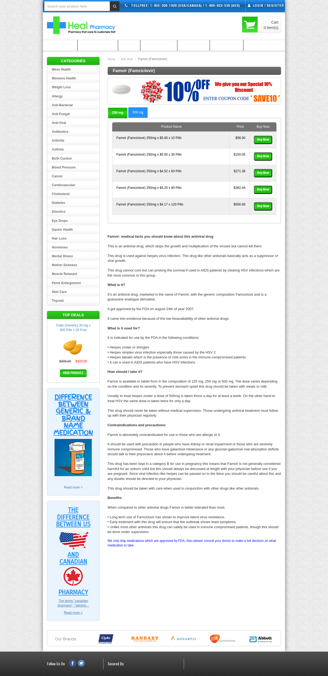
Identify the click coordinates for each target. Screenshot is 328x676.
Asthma (58, 149)
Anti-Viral (127, 59)
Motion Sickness (64, 265)
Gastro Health (62, 230)
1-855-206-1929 (163, 6)
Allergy (57, 96)
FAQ (129, 45)
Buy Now (263, 139)
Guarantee (193, 45)
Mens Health (61, 69)
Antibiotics (60, 132)
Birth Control (62, 158)
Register (275, 6)
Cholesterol (61, 194)
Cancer (57, 176)
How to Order (159, 45)
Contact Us (260, 45)
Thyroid (58, 301)
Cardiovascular (63, 185)
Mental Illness (62, 256)
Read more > (73, 487)
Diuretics (58, 212)
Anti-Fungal (61, 114)
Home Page (60, 45)
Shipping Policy (98, 45)
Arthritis (58, 140)
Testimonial (226, 45)
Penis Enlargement (66, 283)
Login (258, 6)
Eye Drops (60, 221)
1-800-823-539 (217, 6)
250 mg (117, 113)
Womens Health (64, 78)
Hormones (60, 247)
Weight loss (61, 87)
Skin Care (59, 292)
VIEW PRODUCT (73, 373)
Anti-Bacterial (62, 105)
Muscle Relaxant (64, 274)
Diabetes (58, 203)
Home (111, 59)
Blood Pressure (64, 167)
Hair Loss (59, 238)
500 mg (138, 112)
